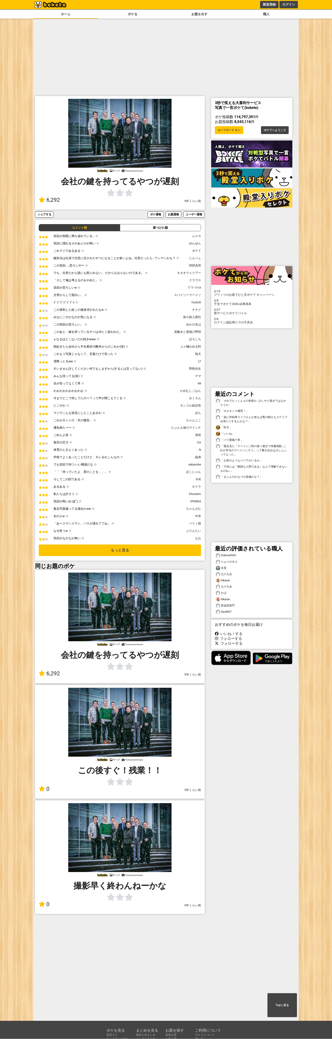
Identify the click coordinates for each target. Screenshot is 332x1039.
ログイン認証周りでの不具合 (252, 320)
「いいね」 (225, 434)
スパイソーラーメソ (187, 295)
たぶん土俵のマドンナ (186, 427)
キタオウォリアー (189, 273)
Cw (199, 442)
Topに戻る (282, 1005)
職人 (266, 14)
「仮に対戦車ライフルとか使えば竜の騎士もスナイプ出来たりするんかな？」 (251, 419)
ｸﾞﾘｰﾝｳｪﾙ (194, 287)
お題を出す (199, 14)
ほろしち (195, 339)
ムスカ (196, 236)
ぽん (198, 413)
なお (198, 538)
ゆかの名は (193, 324)
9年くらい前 (192, 201)
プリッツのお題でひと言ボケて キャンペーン (252, 293)
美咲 (198, 435)
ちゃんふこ (193, 420)
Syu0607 (224, 612)
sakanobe (194, 464)
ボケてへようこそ (275, 130)
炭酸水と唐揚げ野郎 (187, 332)
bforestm (195, 494)
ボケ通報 (155, 214)
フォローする (228, 638)
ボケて (196, 250)
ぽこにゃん (193, 472)
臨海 (198, 457)
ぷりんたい (193, 531)
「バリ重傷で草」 (229, 440)
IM (199, 383)
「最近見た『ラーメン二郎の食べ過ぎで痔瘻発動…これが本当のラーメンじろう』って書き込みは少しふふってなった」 (251, 450)
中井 (198, 516)
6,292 (49, 200)
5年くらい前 (192, 790)
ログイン (288, 4)
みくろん (195, 398)
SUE (198, 479)
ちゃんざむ (193, 508)
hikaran (223, 580)
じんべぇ (195, 258)
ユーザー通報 (194, 214)
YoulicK (196, 302)
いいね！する (229, 634)
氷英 (221, 568)
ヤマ (198, 376)
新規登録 (269, 4)
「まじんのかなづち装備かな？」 (239, 477)
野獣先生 (195, 368)
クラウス (195, 280)
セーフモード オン (229, 130)
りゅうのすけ (226, 562)
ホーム (66, 14)
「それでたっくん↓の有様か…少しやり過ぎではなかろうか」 (251, 403)
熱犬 (198, 354)
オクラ (196, 486)
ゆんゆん (195, 243)
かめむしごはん (190, 390)
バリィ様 (195, 523)
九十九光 (224, 574)
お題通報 (173, 214)
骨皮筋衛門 (225, 605)
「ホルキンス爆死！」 (232, 411)
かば (221, 593)
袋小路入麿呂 (192, 317)
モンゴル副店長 (190, 405)
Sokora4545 (226, 555)
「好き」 (224, 427)
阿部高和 (195, 265)
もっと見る (120, 550)
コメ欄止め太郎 (190, 346)
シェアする (44, 214)
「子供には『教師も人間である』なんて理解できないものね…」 (251, 468)
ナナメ (196, 309)
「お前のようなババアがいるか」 (239, 460)
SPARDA (195, 501)
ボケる (132, 14)
